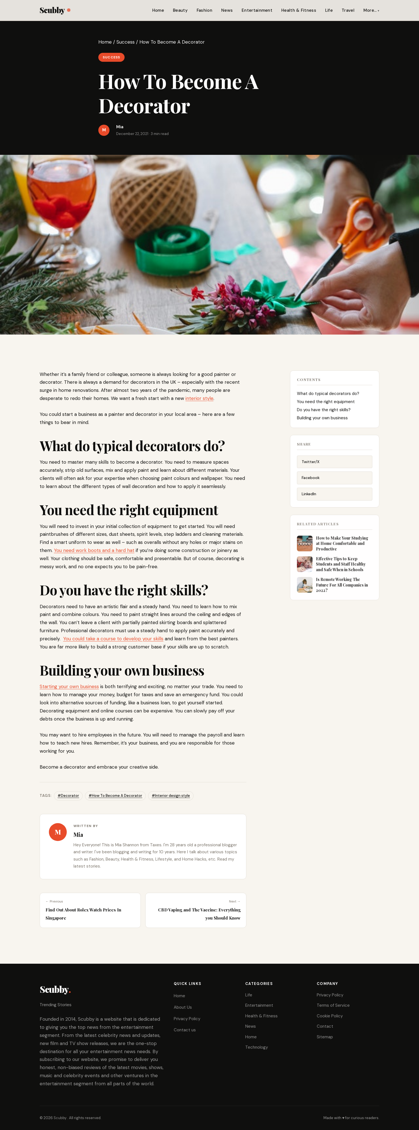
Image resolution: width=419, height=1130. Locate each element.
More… (370, 10)
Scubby (55, 10)
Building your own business (322, 420)
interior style (199, 398)
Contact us (185, 1030)
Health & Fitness (298, 10)
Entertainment (257, 10)
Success (125, 42)
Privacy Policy (187, 1019)
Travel (348, 10)
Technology (256, 1047)
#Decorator (68, 795)
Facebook (311, 480)
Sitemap (325, 1037)
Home (158, 10)
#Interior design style (171, 795)
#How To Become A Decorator (115, 795)
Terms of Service (333, 1005)
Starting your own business (69, 686)
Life (329, 10)
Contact (325, 1026)
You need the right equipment (326, 403)
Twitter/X (311, 464)
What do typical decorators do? (328, 395)
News (227, 10)
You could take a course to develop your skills (113, 639)
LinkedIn (309, 496)
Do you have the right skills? (324, 411)
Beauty (180, 10)
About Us (183, 1007)
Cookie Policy (330, 1016)
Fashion (204, 10)
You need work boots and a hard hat (94, 550)
